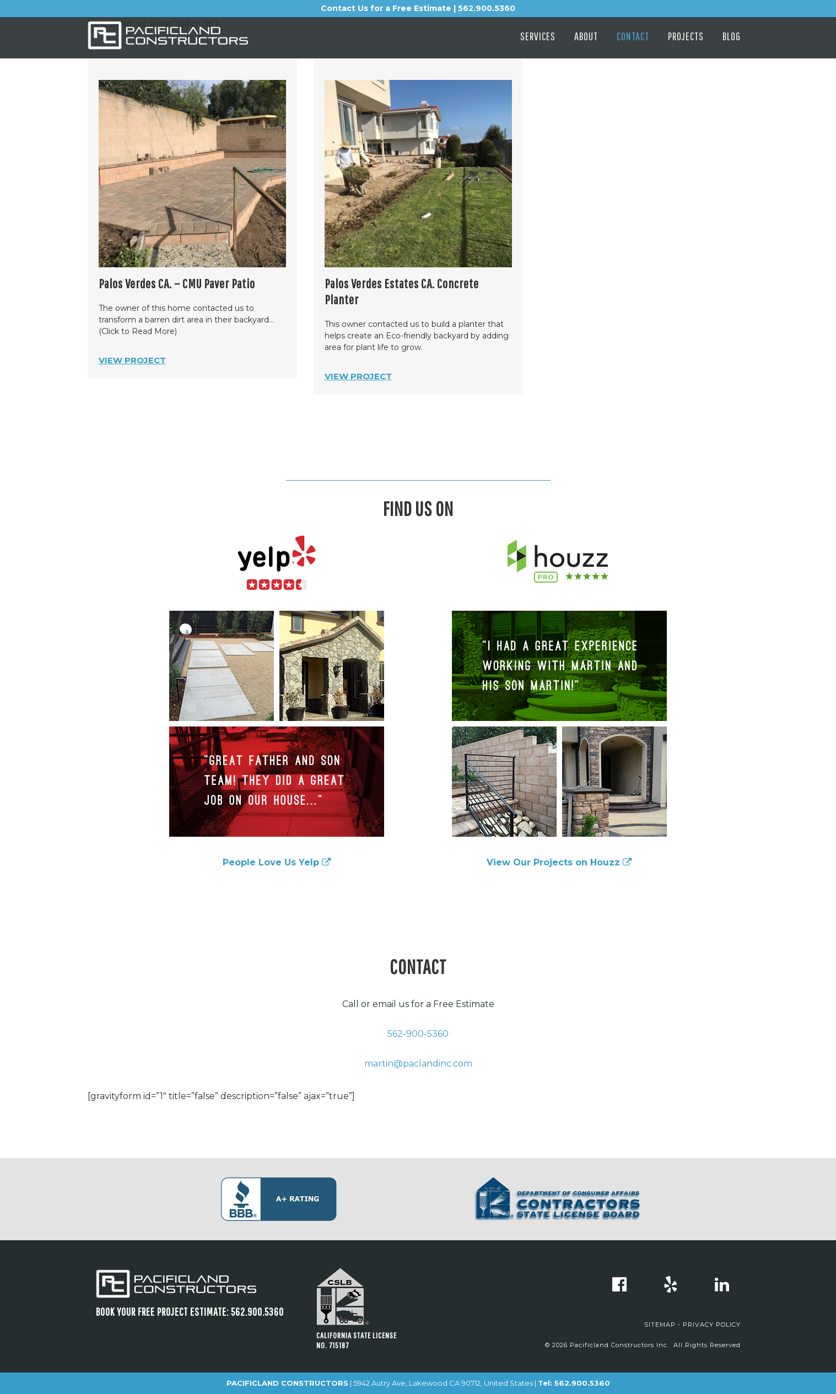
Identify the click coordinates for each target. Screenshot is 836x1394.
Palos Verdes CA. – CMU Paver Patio (177, 283)
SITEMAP (660, 1324)
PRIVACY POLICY (712, 1324)
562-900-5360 (418, 1034)
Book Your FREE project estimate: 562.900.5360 (190, 1311)
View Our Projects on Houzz (559, 862)
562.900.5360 (582, 1383)
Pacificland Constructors (187, 40)
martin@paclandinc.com (418, 1063)
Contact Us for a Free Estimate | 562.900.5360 (418, 8)
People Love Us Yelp (277, 862)
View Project (132, 360)
